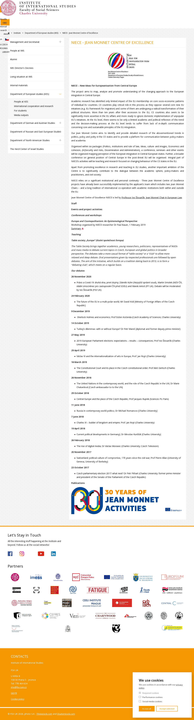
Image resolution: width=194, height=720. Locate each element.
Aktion (183, 5)
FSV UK (8, 33)
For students (20, 110)
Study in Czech (153, 16)
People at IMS (17, 50)
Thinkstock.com (44, 713)
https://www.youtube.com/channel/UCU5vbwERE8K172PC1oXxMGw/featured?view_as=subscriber (41, 553)
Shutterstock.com (66, 713)
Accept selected (167, 708)
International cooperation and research (33, 106)
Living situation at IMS (21, 76)
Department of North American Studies (30, 140)
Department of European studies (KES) (41, 33)
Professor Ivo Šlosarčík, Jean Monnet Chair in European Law (151, 197)
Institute (17, 25)
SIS (123, 5)
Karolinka (170, 16)
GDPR (14, 693)
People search (169, 5)
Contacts (152, 25)
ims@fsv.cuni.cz (19, 687)
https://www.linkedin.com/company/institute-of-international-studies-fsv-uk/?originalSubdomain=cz (53, 553)
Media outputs (21, 115)
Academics (66, 25)
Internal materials (19, 85)
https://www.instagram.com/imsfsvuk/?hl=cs (21, 553)
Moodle (133, 5)
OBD (143, 5)
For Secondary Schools (120, 25)
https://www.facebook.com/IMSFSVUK (10, 553)
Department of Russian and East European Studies (35, 131)
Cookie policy (17, 699)
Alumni (13, 59)
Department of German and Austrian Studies (32, 122)
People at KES (21, 101)
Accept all (146, 708)
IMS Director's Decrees (21, 67)
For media (176, 25)
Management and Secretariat (24, 41)
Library (182, 16)
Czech (183, 11)
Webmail (154, 5)
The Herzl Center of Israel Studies (27, 149)
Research (89, 25)
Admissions (41, 25)
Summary (76, 228)
